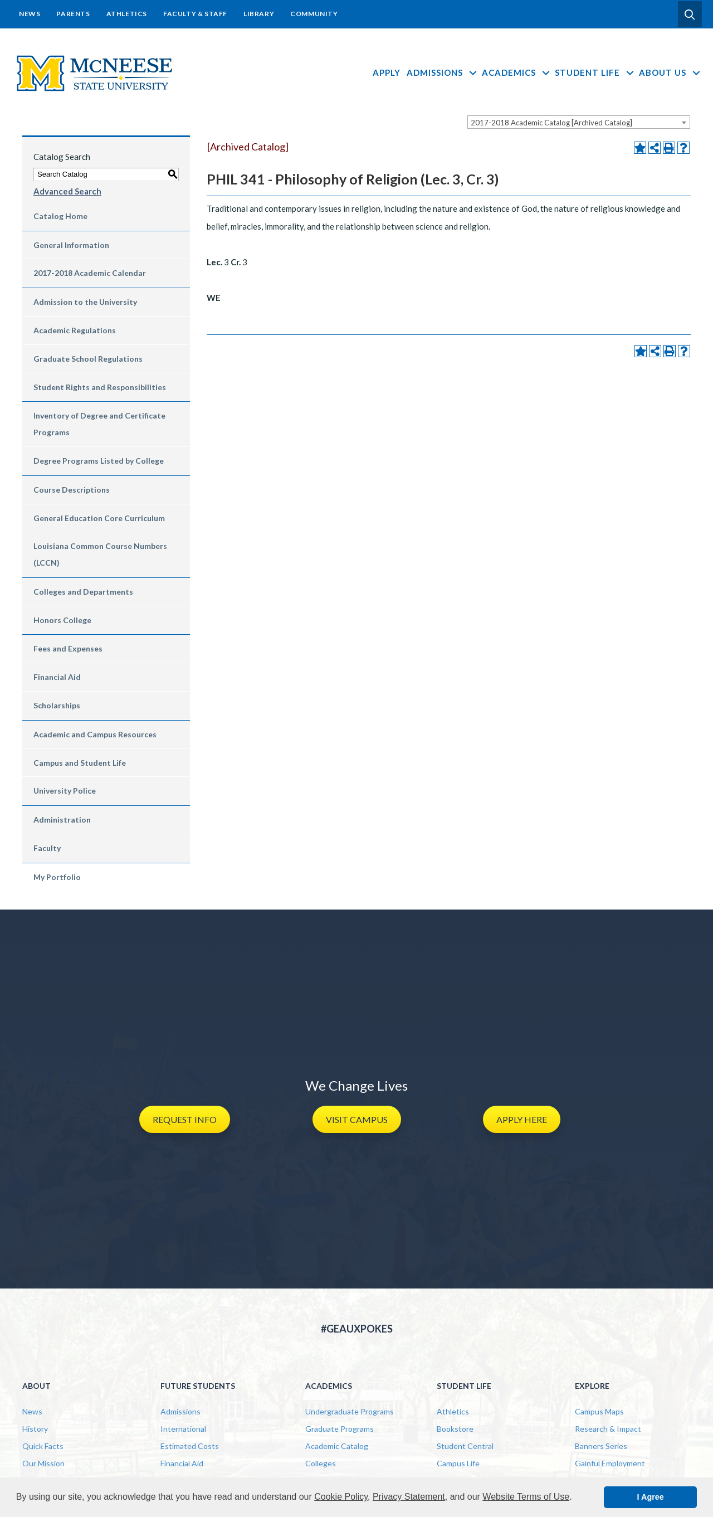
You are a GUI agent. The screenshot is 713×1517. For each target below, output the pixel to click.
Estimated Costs (189, 1446)
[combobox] (578, 122)
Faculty (47, 848)
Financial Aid (57, 677)
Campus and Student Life (79, 762)
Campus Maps (599, 1411)
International (183, 1428)
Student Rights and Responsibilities (99, 387)
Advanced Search (67, 191)
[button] (690, 14)
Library (258, 13)
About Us (670, 72)
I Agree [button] (650, 1496)
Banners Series (601, 1446)
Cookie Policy (341, 1496)
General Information (71, 245)
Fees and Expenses (67, 648)
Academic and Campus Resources (95, 734)
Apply (387, 72)
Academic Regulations (74, 330)
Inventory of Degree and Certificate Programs (99, 424)
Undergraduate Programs (349, 1411)
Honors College (62, 620)
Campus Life (458, 1463)
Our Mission (43, 1463)
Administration (62, 819)
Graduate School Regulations (88, 358)
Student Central (465, 1446)
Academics (516, 72)
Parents (73, 13)
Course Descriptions (71, 489)
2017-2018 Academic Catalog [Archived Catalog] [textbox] (551, 122)
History (35, 1428)
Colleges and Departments (83, 591)
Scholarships (56, 705)
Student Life (595, 72)
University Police (64, 790)
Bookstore (455, 1428)
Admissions (442, 72)
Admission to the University (85, 302)
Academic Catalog (336, 1446)
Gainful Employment (610, 1463)
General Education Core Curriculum (99, 518)
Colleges (320, 1463)
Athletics (126, 13)
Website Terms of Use (525, 1496)
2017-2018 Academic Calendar (89, 273)
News (29, 13)
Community (314, 13)
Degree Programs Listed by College (98, 460)
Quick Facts (43, 1446)
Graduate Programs (339, 1428)
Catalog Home (60, 216)
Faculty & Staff (195, 13)
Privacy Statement (409, 1496)
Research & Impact (608, 1428)
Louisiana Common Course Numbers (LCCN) (100, 554)
